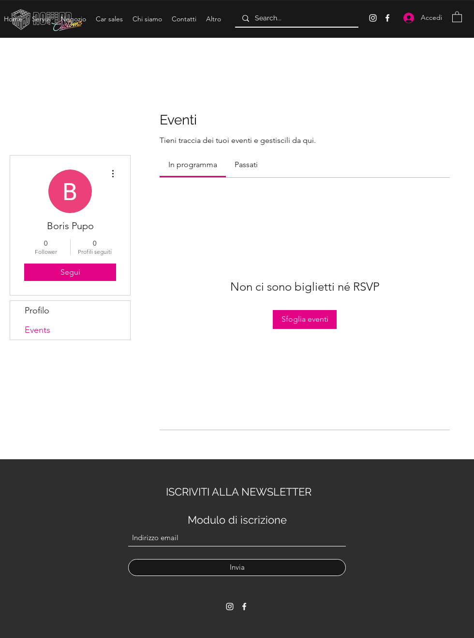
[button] (41, 19)
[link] (192, 164)
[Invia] (237, 567)
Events (37, 330)
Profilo (37, 310)
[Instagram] (373, 18)
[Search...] (296, 18)
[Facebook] (387, 18)
